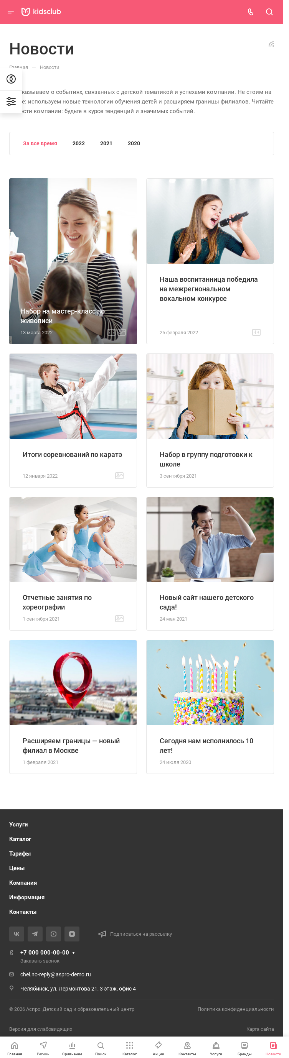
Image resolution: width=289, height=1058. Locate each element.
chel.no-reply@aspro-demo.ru (55, 974)
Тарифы (20, 853)
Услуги (18, 824)
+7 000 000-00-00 (44, 952)
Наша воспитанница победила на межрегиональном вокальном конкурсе (209, 288)
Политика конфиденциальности (236, 1009)
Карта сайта (260, 1029)
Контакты (22, 912)
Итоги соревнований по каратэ (72, 454)
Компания (23, 882)
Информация (27, 897)
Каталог (20, 839)
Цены (17, 868)
